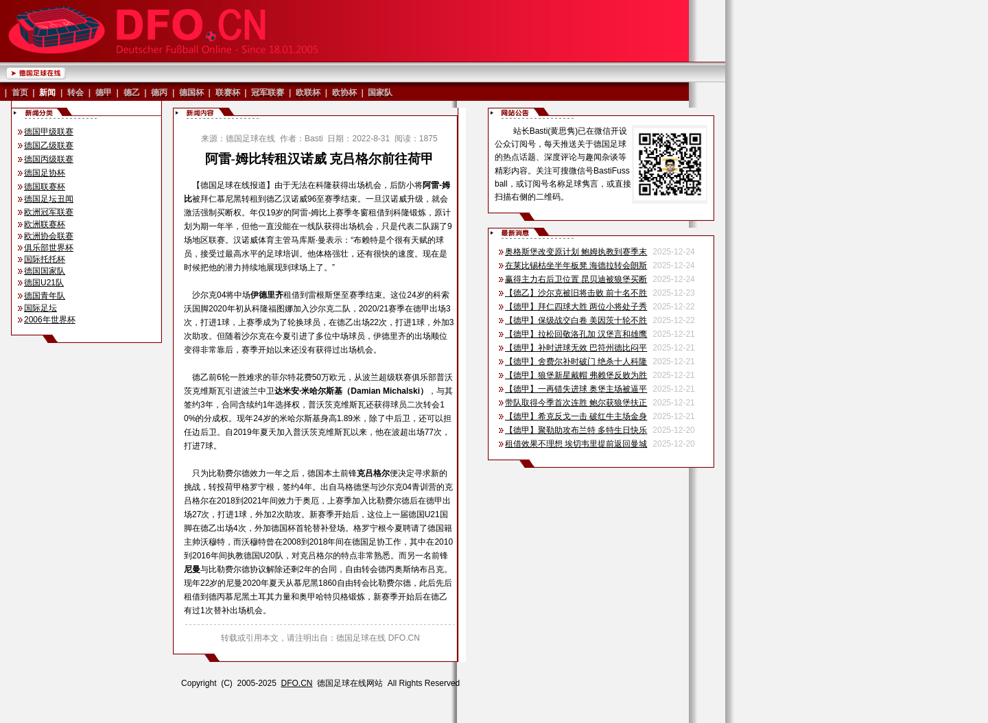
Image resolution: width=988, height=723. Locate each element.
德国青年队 (44, 295)
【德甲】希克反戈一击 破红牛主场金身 (576, 416)
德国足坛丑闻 (48, 199)
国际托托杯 (44, 259)
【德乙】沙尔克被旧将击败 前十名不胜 (576, 293)
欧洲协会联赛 (48, 236)
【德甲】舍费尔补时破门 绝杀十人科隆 (576, 361)
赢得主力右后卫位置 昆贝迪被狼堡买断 (576, 279)
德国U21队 (44, 282)
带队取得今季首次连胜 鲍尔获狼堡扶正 (576, 402)
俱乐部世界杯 (48, 247)
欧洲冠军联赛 (48, 212)
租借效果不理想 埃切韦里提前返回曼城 (576, 444)
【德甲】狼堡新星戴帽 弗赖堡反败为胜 (576, 375)
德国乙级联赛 (48, 145)
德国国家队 (44, 271)
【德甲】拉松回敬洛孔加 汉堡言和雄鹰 (576, 334)
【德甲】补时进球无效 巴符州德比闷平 (576, 348)
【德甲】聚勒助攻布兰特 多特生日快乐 (576, 430)
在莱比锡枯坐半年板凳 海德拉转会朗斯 (576, 265)
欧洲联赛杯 (44, 224)
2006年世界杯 (49, 319)
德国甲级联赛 (48, 132)
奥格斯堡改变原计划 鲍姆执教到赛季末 (576, 252)
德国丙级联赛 (48, 159)
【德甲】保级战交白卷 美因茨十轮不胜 (576, 320)
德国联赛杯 (44, 186)
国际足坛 (40, 308)
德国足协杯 (44, 173)
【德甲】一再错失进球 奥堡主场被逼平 (576, 389)
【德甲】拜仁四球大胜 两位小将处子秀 (576, 306)
